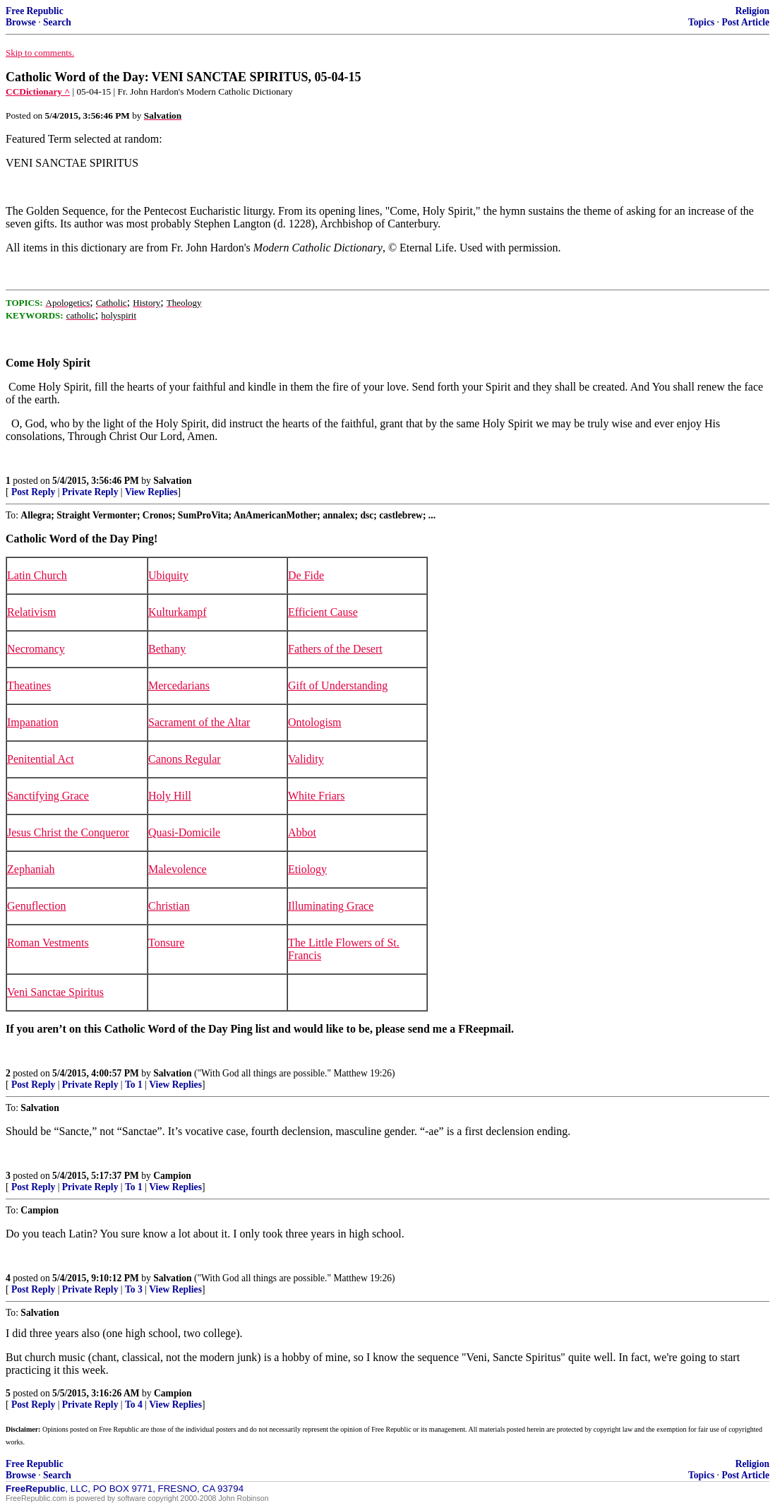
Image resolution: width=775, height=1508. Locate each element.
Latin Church (37, 575)
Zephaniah (31, 869)
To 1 (134, 1084)
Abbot (302, 832)
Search (57, 22)
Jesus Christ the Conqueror (68, 832)
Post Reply (33, 492)
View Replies (151, 492)
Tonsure (166, 943)
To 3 (134, 1289)
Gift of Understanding (338, 685)
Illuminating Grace (330, 906)
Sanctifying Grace (48, 796)
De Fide (306, 575)
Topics (701, 22)
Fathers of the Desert (335, 649)
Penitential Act (40, 759)
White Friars (316, 796)
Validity (306, 759)
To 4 (134, 1404)
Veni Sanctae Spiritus (55, 992)
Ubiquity (168, 575)
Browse (21, 22)
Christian (169, 906)
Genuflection (36, 906)
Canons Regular (184, 759)
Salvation (172, 480)
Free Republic (35, 11)
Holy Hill (169, 796)
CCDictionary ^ (38, 91)
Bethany (167, 649)
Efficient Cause (323, 612)
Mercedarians (179, 685)
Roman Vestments (48, 943)
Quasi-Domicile (184, 832)
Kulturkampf (177, 612)
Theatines (29, 685)
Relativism (31, 612)
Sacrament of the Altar (199, 722)
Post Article (745, 22)
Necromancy (36, 649)
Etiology (307, 869)
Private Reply (90, 492)
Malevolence (177, 869)
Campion (172, 1175)
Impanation (33, 722)
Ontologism (315, 722)
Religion (752, 11)
